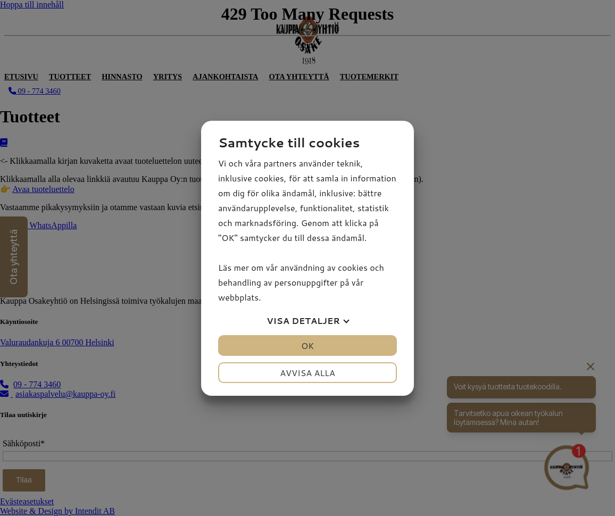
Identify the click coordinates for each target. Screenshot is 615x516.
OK (307, 345)
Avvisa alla (307, 373)
